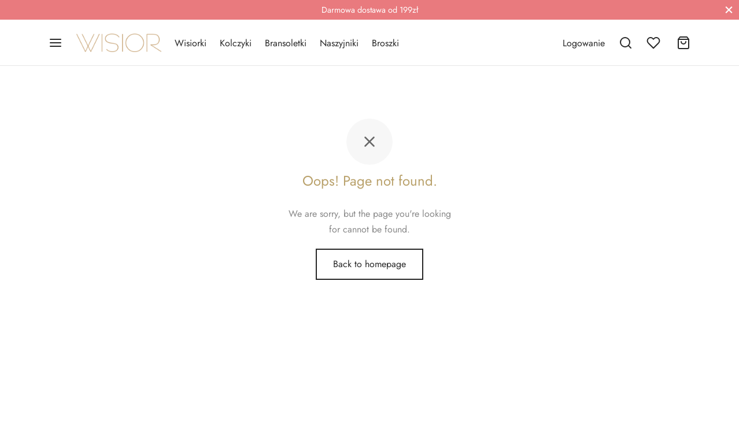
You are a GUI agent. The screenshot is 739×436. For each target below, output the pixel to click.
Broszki (385, 43)
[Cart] (683, 43)
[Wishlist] (654, 43)
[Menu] (55, 42)
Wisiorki (190, 43)
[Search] (626, 43)
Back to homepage (369, 264)
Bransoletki (285, 43)
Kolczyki (236, 43)
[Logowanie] (584, 43)
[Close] (729, 9)
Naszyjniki (339, 43)
